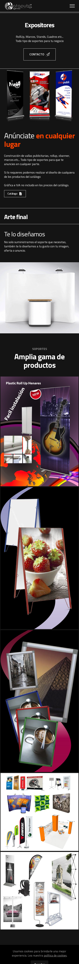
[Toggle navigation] (72, 6)
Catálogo (14, 194)
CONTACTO (39, 54)
